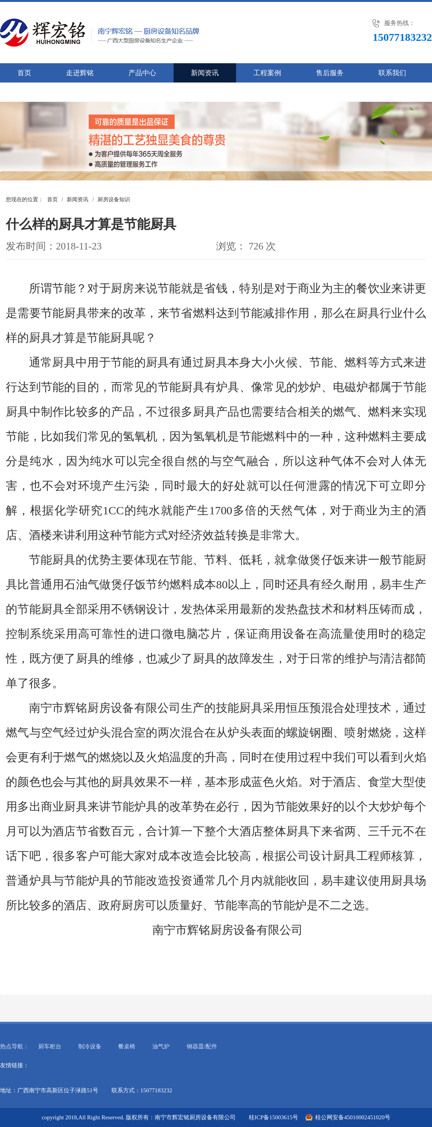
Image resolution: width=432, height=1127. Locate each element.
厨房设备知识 (114, 199)
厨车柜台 (49, 1046)
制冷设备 (89, 1046)
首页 (24, 73)
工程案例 (267, 73)
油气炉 (161, 1046)
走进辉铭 (80, 73)
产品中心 (142, 73)
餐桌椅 (126, 1046)
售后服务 (330, 73)
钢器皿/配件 (202, 1046)
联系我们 (392, 73)
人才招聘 (31, 92)
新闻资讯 (205, 73)
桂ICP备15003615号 (273, 1117)
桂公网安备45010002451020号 (352, 1117)
